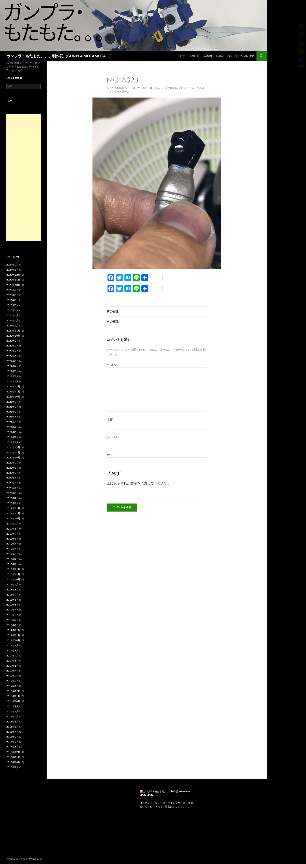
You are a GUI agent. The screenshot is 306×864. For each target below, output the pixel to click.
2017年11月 (13, 635)
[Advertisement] (23, 177)
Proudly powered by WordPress (24, 858)
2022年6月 (12, 356)
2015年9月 (12, 767)
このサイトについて (188, 55)
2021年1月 (12, 442)
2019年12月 (13, 508)
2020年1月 (12, 503)
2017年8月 (12, 650)
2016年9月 (12, 706)
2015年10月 (13, 762)
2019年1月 (12, 564)
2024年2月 (12, 264)
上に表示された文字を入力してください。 (139, 483)
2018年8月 (12, 589)
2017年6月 (12, 660)
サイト (112, 455)
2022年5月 (12, 361)
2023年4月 (12, 310)
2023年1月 (12, 325)
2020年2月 (12, 498)
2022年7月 (12, 350)
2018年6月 (12, 599)
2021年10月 (13, 396)
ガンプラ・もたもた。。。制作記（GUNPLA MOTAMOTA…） (59, 56)
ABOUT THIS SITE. (213, 55)
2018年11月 (13, 574)
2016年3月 (12, 736)
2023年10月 (13, 284)
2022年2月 (12, 376)
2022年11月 (13, 330)
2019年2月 (12, 559)
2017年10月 (13, 640)
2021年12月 (13, 386)
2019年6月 (12, 538)
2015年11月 (13, 757)
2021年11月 (13, 391)
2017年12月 (13, 630)
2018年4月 (12, 609)
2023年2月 (12, 320)
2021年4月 (12, 427)
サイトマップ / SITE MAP (241, 55)
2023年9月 (12, 290)
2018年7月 (12, 594)
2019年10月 (13, 518)
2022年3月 (12, 371)
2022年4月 (12, 366)
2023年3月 (12, 315)
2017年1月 (12, 686)
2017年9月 (12, 645)
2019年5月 (12, 543)
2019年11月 (13, 513)
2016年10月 (13, 701)
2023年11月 (13, 279)
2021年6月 (12, 416)
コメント (115, 365)
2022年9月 (12, 340)
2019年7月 (12, 533)
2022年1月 (12, 381)
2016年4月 (12, 731)
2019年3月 (12, 554)
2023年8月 (12, 295)
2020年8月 (12, 467)
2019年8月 (12, 528)
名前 (110, 419)
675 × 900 (141, 88)
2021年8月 (12, 406)
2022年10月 (13, 335)
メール (112, 437)
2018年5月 (12, 604)
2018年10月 (13, 579)
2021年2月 (12, 437)
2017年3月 (12, 675)
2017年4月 (12, 670)
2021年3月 (12, 432)
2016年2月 (12, 741)
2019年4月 (12, 548)
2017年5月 (12, 665)
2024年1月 (12, 269)
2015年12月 (13, 752)
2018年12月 (13, 569)
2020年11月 (13, 452)
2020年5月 (12, 482)
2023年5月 (12, 305)
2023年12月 (13, 274)
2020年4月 (12, 488)
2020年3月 (12, 493)
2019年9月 (12, 523)
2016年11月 (13, 696)
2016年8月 (12, 711)
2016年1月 (12, 746)
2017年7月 (12, 655)
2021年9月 (12, 401)
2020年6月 (12, 477)
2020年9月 (12, 462)
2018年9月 (12, 584)
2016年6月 (12, 721)
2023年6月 (12, 300)
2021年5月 (12, 422)
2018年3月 (12, 614)
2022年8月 (12, 345)
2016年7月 (12, 716)
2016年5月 (12, 726)
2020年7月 (12, 472)
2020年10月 (13, 457)
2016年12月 (13, 691)
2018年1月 (12, 625)
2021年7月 (12, 411)
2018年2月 (12, 620)
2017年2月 (12, 680)
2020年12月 (13, 447)
